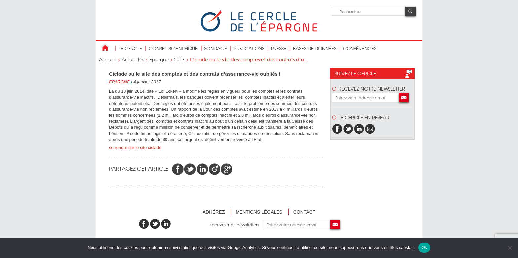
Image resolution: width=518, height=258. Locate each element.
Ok (424, 247)
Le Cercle (130, 48)
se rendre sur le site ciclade (135, 147)
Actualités (133, 59)
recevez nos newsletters (236, 224)
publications (249, 48)
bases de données (314, 48)
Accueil (107, 59)
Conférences (359, 48)
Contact (304, 212)
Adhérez (214, 212)
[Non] (509, 247)
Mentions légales (259, 212)
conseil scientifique (173, 48)
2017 (179, 59)
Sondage (215, 48)
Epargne (159, 59)
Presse (278, 48)
